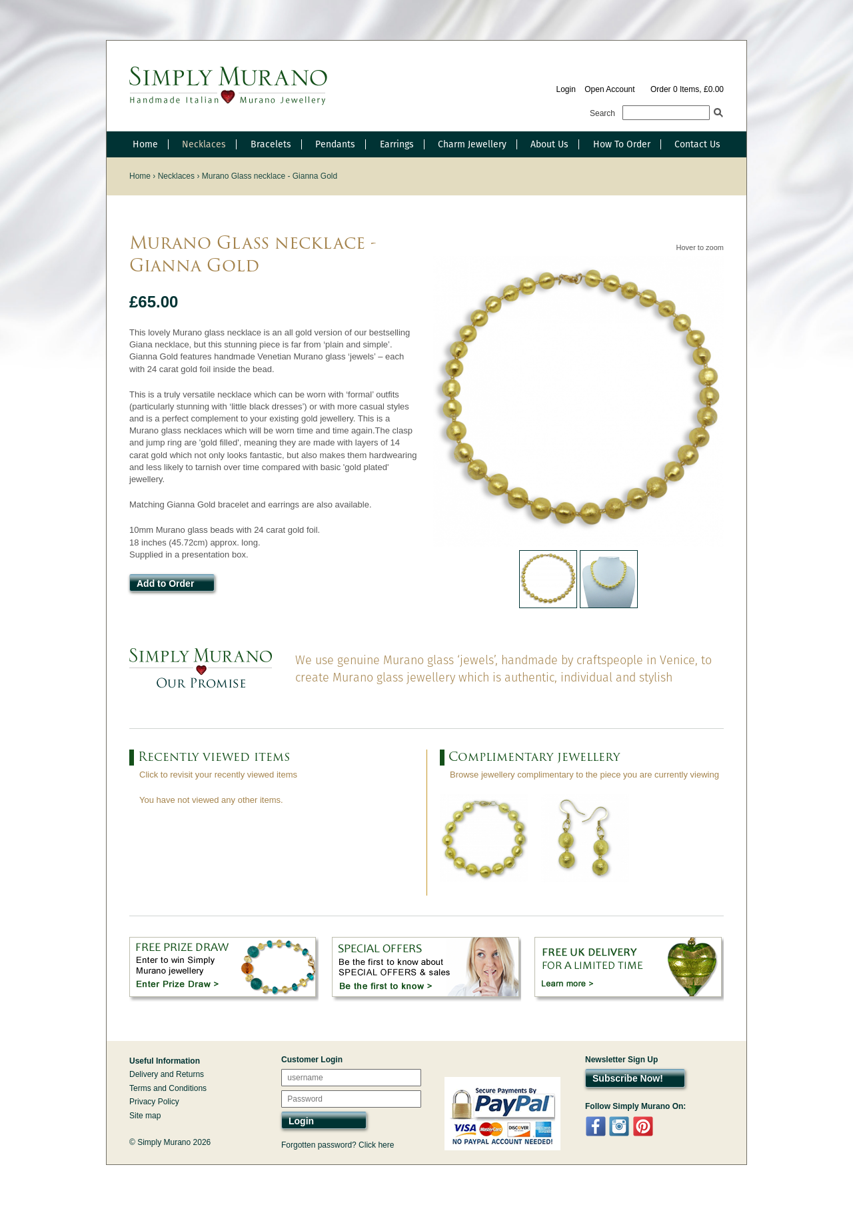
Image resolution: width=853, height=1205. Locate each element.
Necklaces (204, 144)
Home (145, 144)
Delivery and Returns (166, 1074)
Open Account (609, 89)
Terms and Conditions (168, 1088)
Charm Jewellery (472, 144)
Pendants (335, 144)
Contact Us (697, 144)
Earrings (397, 144)
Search (602, 113)
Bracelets (271, 144)
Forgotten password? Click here (337, 1145)
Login (565, 89)
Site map (145, 1115)
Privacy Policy (154, 1101)
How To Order (621, 144)
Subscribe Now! (627, 1078)
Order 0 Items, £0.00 (687, 89)
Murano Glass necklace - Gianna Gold (269, 176)
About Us (549, 144)
